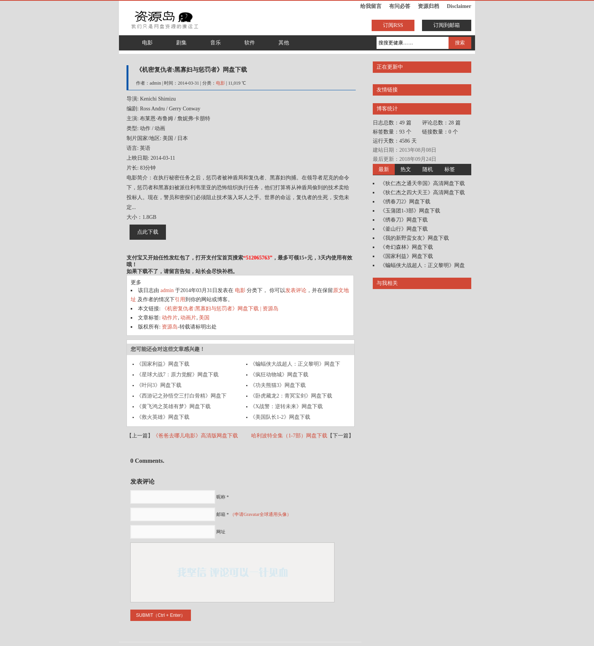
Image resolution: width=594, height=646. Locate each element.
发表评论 (295, 290)
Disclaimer (459, 6)
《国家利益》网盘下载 (162, 364)
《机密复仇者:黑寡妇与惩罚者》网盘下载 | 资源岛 (220, 308)
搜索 (460, 43)
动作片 (170, 318)
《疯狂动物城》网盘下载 (279, 374)
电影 (147, 43)
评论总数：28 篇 (441, 123)
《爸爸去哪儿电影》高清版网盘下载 (195, 436)
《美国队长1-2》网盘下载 (280, 417)
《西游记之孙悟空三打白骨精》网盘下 (181, 396)
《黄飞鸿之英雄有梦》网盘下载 (173, 406)
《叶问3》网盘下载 (158, 385)
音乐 (215, 43)
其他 (283, 43)
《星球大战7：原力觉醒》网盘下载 (177, 374)
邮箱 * (253, 514)
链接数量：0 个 (440, 132)
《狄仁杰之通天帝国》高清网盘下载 (422, 183)
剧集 (181, 43)
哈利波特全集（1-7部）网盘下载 (289, 436)
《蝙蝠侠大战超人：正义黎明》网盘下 (295, 364)
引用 (180, 299)
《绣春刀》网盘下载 (404, 220)
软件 (249, 43)
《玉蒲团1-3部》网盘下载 (410, 211)
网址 (220, 531)
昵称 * (222, 497)
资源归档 (428, 6)
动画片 (188, 318)
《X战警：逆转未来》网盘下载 (286, 406)
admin (167, 290)
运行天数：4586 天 (395, 141)
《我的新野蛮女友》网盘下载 (414, 238)
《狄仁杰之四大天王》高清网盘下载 (422, 192)
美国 (204, 318)
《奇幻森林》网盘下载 (406, 247)
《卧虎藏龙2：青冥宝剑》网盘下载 (291, 396)
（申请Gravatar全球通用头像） (260, 514)
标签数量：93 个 (392, 132)
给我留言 (370, 6)
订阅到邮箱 (446, 25)
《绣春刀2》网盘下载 (405, 201)
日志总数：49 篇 (392, 123)
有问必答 (399, 6)
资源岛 (170, 327)
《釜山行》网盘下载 (404, 229)
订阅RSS (393, 25)
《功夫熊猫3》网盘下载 (278, 385)
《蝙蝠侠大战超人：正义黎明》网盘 (422, 265)
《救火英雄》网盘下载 (162, 417)
